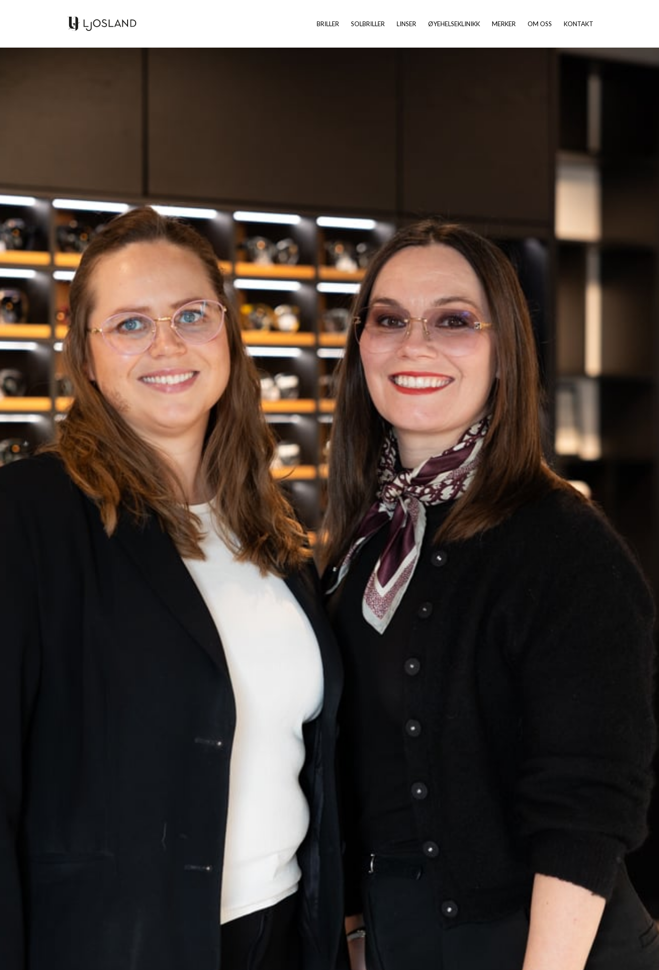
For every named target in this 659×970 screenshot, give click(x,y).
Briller (328, 24)
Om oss (540, 24)
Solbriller (368, 24)
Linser (406, 24)
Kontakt (578, 24)
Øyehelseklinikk (454, 24)
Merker (504, 24)
